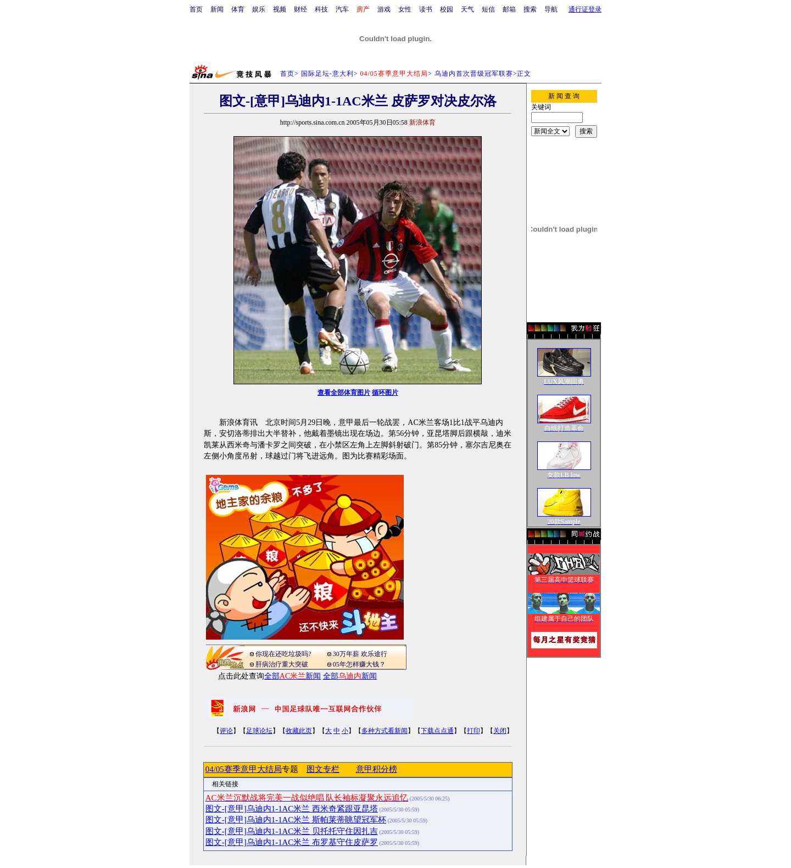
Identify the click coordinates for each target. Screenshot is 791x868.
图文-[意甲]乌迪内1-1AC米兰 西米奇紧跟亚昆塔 (291, 808)
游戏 (384, 9)
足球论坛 (259, 731)
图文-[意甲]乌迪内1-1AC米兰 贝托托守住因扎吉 (291, 831)
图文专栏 (323, 769)
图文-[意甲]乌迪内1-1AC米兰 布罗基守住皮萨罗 (291, 842)
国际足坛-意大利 (327, 73)
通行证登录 (585, 9)
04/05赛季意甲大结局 (243, 769)
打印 (473, 731)
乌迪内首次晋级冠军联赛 (474, 73)
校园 (446, 9)
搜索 (530, 9)
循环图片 (385, 392)
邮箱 (509, 9)
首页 (196, 9)
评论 (226, 731)
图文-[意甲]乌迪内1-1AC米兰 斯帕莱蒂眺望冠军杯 (295, 819)
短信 (488, 9)
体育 (237, 9)
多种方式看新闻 (384, 731)
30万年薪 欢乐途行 (360, 654)
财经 (300, 9)
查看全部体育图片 (343, 392)
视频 (279, 9)
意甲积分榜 (376, 769)
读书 (425, 9)
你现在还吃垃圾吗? (283, 654)
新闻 (217, 9)
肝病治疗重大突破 (281, 664)
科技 (321, 9)
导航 (551, 9)
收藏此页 (299, 731)
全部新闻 (292, 676)
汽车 (342, 9)
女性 (404, 9)
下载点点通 (437, 731)
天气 (467, 9)
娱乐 (258, 9)
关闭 (499, 731)
